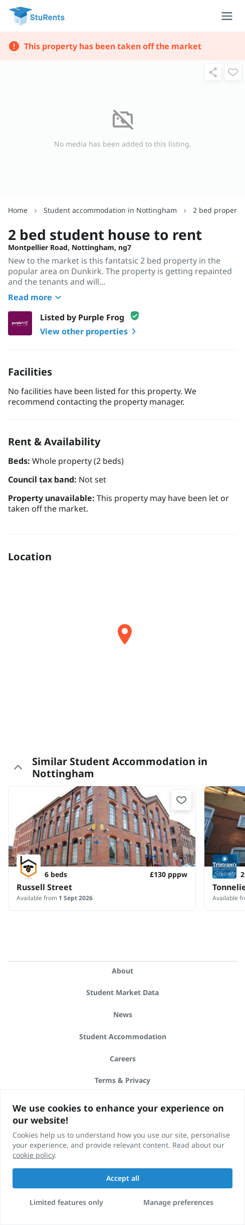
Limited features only (66, 1202)
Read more (36, 297)
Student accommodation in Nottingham (110, 210)
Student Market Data (122, 992)
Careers (123, 1058)
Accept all (122, 1178)
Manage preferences (178, 1202)
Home (18, 210)
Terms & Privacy (122, 1080)
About (122, 970)
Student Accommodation (122, 1036)
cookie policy (34, 1155)
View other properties (90, 331)
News (122, 1014)
